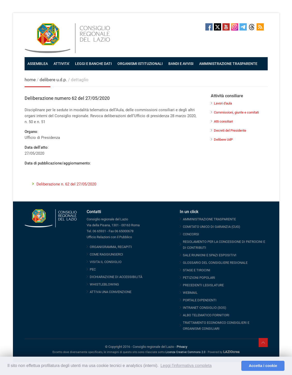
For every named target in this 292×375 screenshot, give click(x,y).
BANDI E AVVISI (180, 64)
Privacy (182, 347)
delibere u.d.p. (54, 79)
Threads (251, 27)
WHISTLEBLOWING (104, 284)
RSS (260, 27)
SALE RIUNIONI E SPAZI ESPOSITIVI (209, 255)
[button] (236, 366)
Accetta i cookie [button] (263, 366)
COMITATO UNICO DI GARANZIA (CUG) (211, 227)
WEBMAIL (190, 293)
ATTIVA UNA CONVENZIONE (110, 292)
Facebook (209, 27)
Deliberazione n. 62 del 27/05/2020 (66, 184)
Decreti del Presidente (230, 130)
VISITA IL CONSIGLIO (106, 262)
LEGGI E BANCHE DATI (93, 64)
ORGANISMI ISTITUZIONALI (140, 64)
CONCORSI (191, 234)
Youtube (226, 27)
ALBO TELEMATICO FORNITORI (206, 315)
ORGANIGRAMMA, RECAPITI (111, 247)
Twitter (217, 27)
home (30, 79)
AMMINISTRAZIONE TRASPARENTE (228, 64)
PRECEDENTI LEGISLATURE (203, 285)
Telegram (243, 27)
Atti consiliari (223, 121)
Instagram (234, 27)
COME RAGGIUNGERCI (106, 254)
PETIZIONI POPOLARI (199, 278)
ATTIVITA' (61, 64)
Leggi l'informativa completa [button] (186, 365)
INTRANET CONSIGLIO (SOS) (204, 308)
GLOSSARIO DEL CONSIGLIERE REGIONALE (215, 263)
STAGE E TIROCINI (196, 270)
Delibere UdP (223, 139)
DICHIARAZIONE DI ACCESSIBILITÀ (116, 277)
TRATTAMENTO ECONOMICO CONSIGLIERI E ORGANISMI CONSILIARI (216, 326)
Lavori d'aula (223, 103)
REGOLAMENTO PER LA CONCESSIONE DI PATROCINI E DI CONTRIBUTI (224, 245)
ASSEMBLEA (37, 64)
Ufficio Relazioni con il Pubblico (109, 237)
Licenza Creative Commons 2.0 (185, 352)
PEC (93, 269)
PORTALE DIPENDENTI (199, 300)
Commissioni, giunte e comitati (236, 112)
